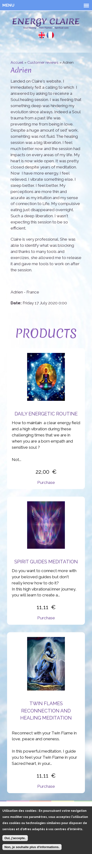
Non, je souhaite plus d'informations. (31, 849)
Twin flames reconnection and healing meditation (46, 711)
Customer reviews (43, 62)
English (42, 35)
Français (50, 35)
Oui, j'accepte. (15, 840)
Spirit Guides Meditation (46, 562)
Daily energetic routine (46, 414)
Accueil (17, 62)
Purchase (46, 482)
